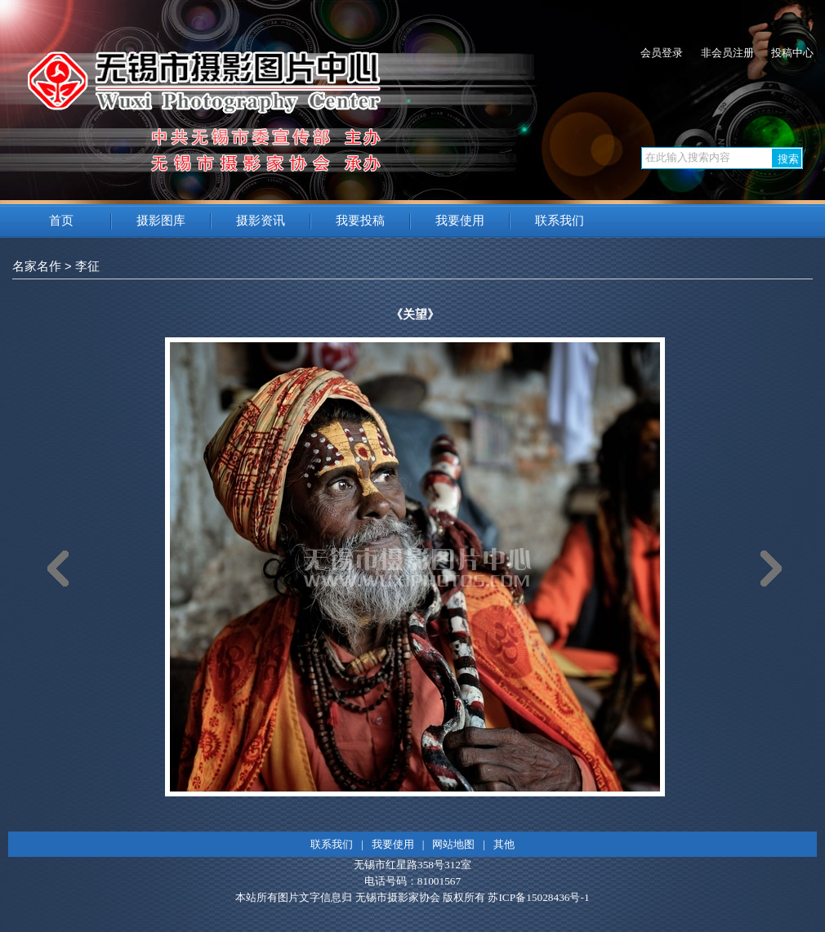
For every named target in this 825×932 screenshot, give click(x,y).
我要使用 (459, 220)
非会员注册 (727, 53)
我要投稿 (360, 220)
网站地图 (453, 844)
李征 (87, 266)
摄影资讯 (260, 220)
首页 (61, 220)
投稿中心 (792, 53)
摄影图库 (160, 220)
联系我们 (559, 220)
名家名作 (36, 266)
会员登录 (661, 53)
